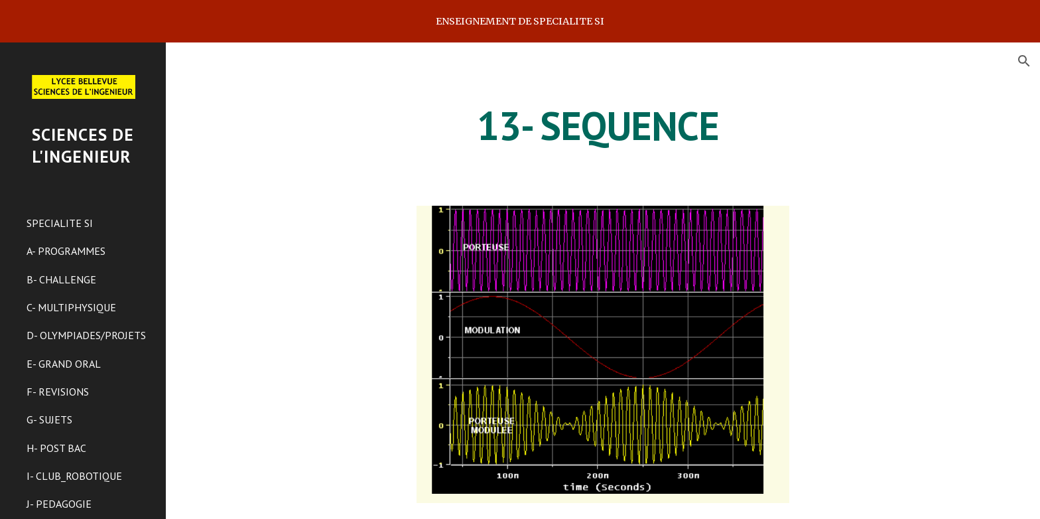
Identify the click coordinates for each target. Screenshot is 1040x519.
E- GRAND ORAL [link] (64, 363)
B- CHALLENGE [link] (61, 279)
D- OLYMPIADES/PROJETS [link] (86, 335)
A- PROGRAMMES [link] (66, 251)
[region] (520, 21)
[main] (603, 125)
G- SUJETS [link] (49, 419)
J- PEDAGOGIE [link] (59, 503)
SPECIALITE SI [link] (60, 223)
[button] (1024, 61)
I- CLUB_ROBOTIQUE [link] (74, 475)
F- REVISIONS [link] (58, 391)
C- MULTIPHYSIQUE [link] (71, 307)
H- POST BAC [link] (56, 448)
